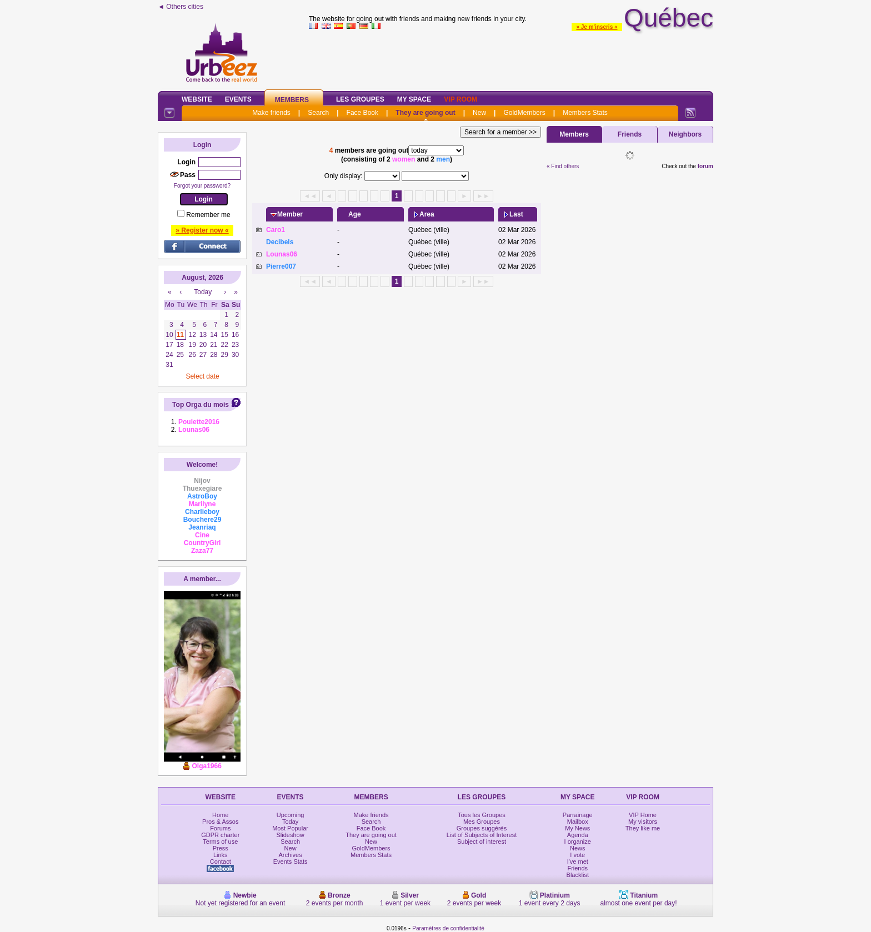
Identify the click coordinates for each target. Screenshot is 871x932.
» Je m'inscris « (596, 27)
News (577, 848)
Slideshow (290, 835)
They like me (642, 828)
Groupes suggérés (482, 828)
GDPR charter (220, 835)
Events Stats (290, 861)
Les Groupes (360, 99)
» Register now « (202, 230)
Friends (630, 134)
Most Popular (290, 828)
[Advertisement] (511, 58)
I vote (577, 855)
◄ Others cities (180, 7)
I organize (577, 841)
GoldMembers (524, 113)
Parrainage (578, 815)
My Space (414, 99)
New (479, 113)
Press (220, 848)
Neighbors (685, 134)
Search (318, 113)
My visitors (642, 821)
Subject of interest (481, 841)
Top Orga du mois (200, 405)
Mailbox (577, 821)
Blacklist (578, 874)
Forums (220, 828)
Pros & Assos (220, 821)
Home (220, 815)
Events (238, 99)
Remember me (208, 215)
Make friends (271, 113)
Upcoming (290, 815)
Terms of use (220, 841)
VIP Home (643, 815)
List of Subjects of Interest (482, 835)
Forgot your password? (202, 186)
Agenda (577, 835)
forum (705, 166)
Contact (220, 861)
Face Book (362, 113)
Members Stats (585, 113)
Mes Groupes (481, 821)
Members (292, 100)
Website (197, 99)
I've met (577, 861)
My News (577, 828)
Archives (290, 855)
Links (220, 855)
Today (290, 821)
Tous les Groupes (481, 815)
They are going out (425, 113)
